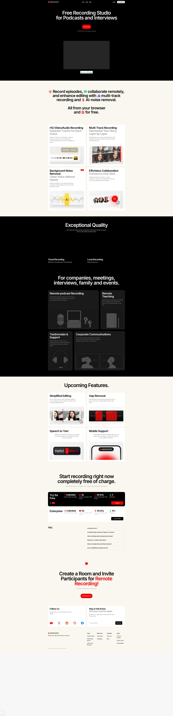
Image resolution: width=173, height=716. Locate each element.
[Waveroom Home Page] (53, 2)
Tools (83, 2)
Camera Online (90, 636)
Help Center (100, 636)
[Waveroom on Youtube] (51, 623)
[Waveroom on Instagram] (74, 623)
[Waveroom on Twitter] (59, 623)
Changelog (99, 639)
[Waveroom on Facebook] (82, 623)
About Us (109, 636)
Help (87, 2)
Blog (90, 2)
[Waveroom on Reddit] (67, 623)
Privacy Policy (120, 640)
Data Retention (120, 643)
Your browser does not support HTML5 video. (67, 246)
